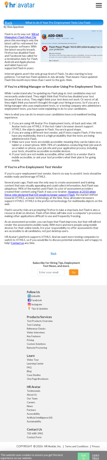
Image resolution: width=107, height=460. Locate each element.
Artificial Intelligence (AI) (39, 417)
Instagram (36, 304)
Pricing (30, 340)
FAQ (29, 367)
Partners (31, 410)
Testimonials (33, 390)
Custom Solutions (36, 343)
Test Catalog (33, 324)
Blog (29, 371)
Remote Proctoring (37, 347)
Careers (31, 402)
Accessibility (33, 413)
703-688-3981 (35, 433)
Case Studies (34, 375)
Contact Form (34, 437)
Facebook (36, 300)
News (30, 406)
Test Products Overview (40, 321)
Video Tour (33, 359)
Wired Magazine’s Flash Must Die (22, 36)
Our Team (32, 398)
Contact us (17, 243)
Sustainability (34, 421)
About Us (32, 394)
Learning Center (35, 363)
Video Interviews (36, 332)
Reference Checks (36, 328)
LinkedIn (35, 296)
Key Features (34, 336)
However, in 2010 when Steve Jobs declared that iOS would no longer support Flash (50, 193)
